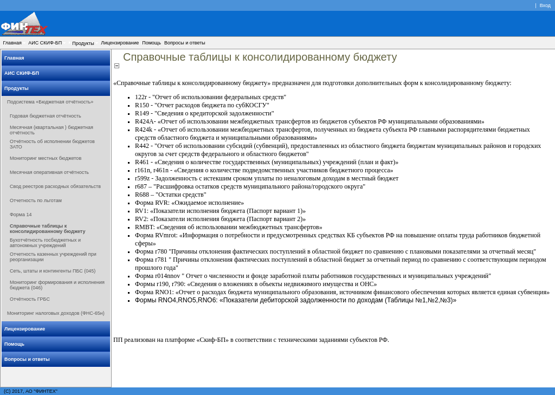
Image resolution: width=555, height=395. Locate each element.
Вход (545, 5)
